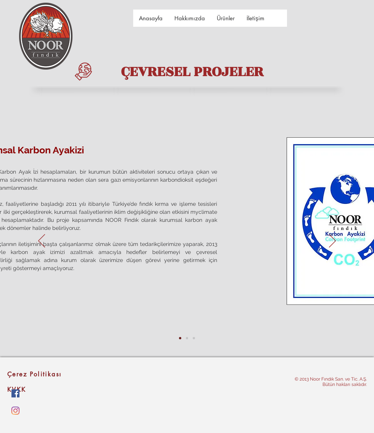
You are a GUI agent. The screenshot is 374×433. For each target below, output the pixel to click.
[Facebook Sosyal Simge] (15, 393)
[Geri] (41, 241)
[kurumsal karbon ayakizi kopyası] (187, 338)
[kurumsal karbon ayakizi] (180, 338)
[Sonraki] (332, 241)
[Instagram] (15, 411)
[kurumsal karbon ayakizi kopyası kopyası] (194, 338)
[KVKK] (48, 389)
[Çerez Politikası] (48, 374)
